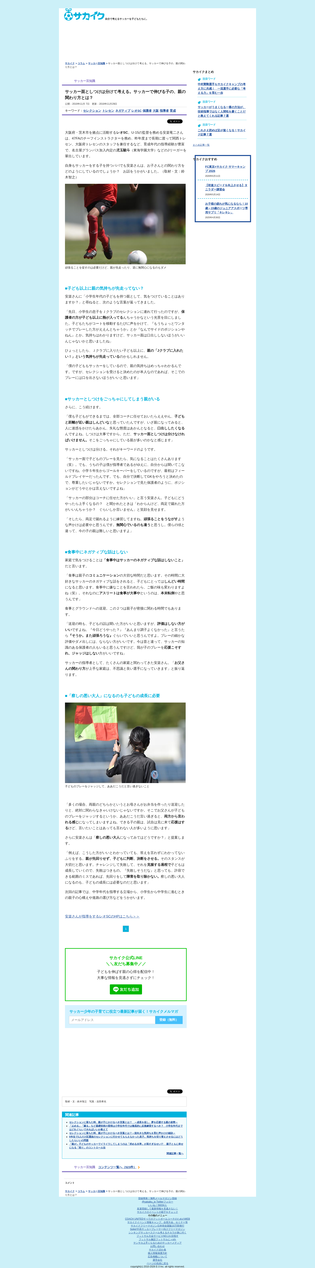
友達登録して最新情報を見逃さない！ (157, 1208)
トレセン (108, 110)
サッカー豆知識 (96, 63)
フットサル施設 (157, 1239)
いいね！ (157, 1205)
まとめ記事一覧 (201, 145)
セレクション (92, 110)
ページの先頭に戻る (157, 1263)
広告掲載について (157, 1256)
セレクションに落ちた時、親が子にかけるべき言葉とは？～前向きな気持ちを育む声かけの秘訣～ (122, 1133)
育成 (173, 110)
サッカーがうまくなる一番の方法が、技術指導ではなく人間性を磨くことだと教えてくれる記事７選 (222, 111)
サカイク (70, 63)
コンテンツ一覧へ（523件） (117, 1167)
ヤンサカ (157, 1242)
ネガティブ (122, 110)
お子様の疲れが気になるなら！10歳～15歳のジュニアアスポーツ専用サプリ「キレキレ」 (226, 208)
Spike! (157, 1229)
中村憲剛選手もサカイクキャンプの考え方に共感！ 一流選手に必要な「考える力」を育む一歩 (222, 88)
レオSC (136, 110)
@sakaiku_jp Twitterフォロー (157, 1201)
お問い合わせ (157, 1246)
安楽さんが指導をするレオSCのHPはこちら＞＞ (102, 916)
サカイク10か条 (157, 1249)
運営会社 (157, 1260)
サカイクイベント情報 (157, 1222)
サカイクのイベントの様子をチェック (157, 1212)
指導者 (164, 110)
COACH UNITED (157, 1218)
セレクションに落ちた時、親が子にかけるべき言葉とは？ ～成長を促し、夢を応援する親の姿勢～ (123, 1122)
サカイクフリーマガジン (157, 1225)
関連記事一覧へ (175, 1153)
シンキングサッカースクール (157, 1232)
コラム (81, 63)
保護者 (147, 110)
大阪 (156, 110)
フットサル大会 (157, 1236)
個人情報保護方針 (157, 1253)
